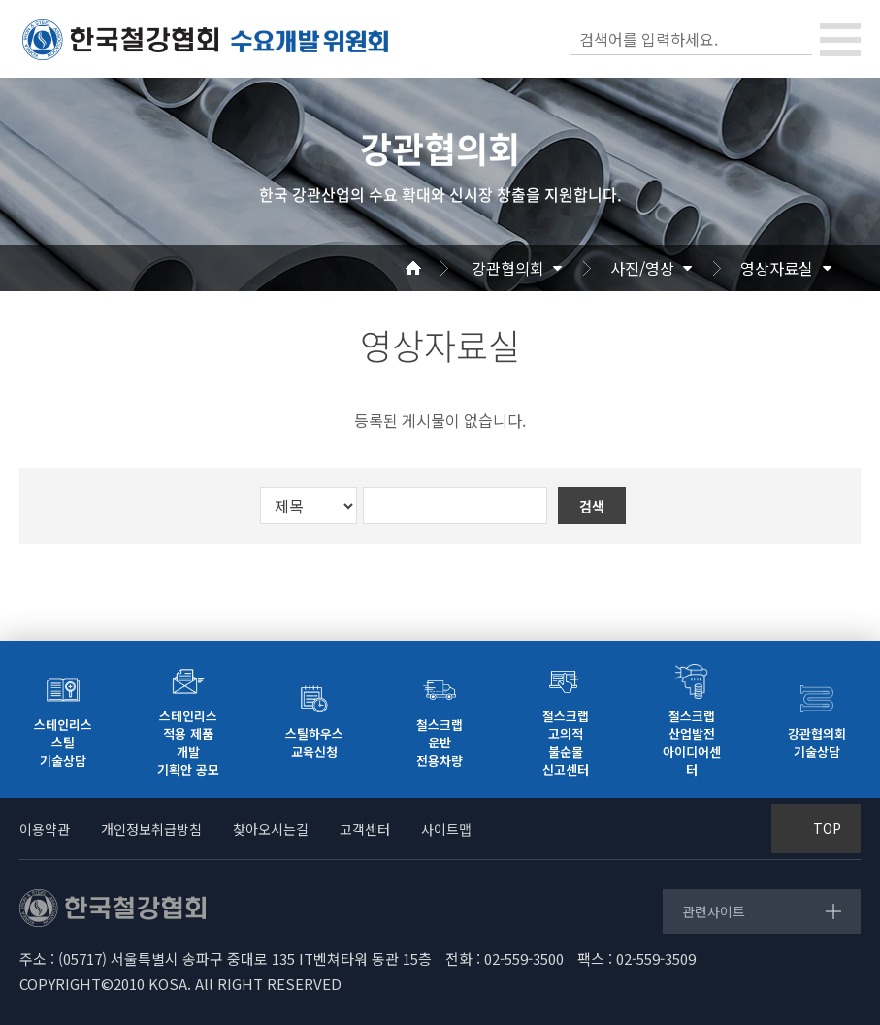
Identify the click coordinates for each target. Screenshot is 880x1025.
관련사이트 (713, 911)
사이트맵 (446, 829)
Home (437, 268)
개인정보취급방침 (151, 829)
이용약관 (44, 829)
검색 (795, 38)
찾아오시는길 (271, 829)
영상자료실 (776, 268)
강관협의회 (508, 268)
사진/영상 (642, 268)
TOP (827, 828)
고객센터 (365, 829)
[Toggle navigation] (840, 39)
